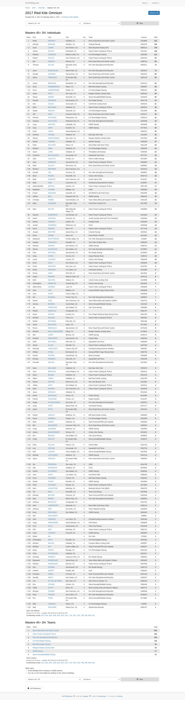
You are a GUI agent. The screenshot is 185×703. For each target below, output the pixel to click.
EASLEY (51, 58)
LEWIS (50, 131)
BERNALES (52, 328)
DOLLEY (51, 439)
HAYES (50, 256)
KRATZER (52, 266)
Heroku (120, 696)
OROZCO (51, 458)
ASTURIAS (52, 117)
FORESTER (52, 307)
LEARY (50, 335)
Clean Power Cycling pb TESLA (44, 634)
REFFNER (52, 169)
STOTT (50, 588)
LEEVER (51, 452)
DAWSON (51, 179)
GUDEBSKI (52, 225)
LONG (50, 152)
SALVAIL (51, 362)
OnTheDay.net (32, 3)
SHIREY (51, 571)
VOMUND (51, 604)
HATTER (51, 382)
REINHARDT (53, 338)
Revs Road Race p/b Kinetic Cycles (46, 630)
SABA (50, 148)
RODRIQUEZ (53, 564)
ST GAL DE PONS (55, 581)
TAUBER (51, 591)
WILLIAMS (52, 368)
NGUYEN (51, 124)
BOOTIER (51, 232)
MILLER (51, 209)
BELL (50, 196)
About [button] (145, 3)
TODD (50, 598)
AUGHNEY (52, 485)
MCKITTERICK (53, 239)
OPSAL (51, 352)
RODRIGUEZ (53, 560)
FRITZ (50, 93)
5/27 (62, 615)
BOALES (51, 436)
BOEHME (51, 44)
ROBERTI (51, 557)
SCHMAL (51, 567)
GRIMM (51, 235)
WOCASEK (52, 607)
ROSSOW (52, 270)
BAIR (50, 492)
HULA (50, 526)
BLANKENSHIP (54, 432)
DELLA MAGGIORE (55, 331)
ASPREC (51, 246)
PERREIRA (52, 464)
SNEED (51, 422)
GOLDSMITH (53, 516)
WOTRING (52, 321)
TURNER (51, 141)
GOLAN (51, 104)
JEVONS (51, 448)
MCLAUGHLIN (53, 155)
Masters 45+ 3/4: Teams (40, 622)
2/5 (42, 615)
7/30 (82, 615)
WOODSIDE (52, 425)
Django (85, 696)
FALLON (51, 445)
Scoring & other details (70, 17)
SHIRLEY (51, 415)
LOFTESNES (53, 455)
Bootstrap (102, 696)
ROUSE (51, 176)
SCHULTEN (52, 121)
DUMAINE (52, 74)
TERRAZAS (52, 77)
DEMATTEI (52, 283)
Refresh (154, 13)
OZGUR (51, 314)
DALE (50, 114)
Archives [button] (156, 3)
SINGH (50, 574)
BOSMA (51, 375)
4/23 (58, 615)
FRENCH (51, 61)
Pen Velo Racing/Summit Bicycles (45, 637)
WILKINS (51, 318)
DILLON (51, 65)
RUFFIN (51, 51)
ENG (50, 509)
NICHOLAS (52, 395)
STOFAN (51, 584)
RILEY (50, 263)
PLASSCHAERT (54, 402)
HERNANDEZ (53, 523)
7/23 (78, 615)
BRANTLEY (52, 502)
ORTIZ (50, 294)
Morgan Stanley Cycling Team (44, 648)
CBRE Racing (38, 651)
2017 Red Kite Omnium (43, 13)
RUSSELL (52, 297)
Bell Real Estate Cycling (41, 644)
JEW (50, 529)
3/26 (54, 615)
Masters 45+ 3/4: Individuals (43, 32)
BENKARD (52, 83)
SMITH (50, 577)
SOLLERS (52, 145)
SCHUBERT (52, 471)
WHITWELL (52, 342)
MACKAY (51, 111)
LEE (49, 172)
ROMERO (51, 359)
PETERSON (52, 468)
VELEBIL (51, 135)
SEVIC (50, 475)
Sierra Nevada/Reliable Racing (44, 654)
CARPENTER (53, 505)
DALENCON (52, 249)
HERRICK (51, 41)
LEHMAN (51, 287)
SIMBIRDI (51, 418)
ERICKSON (52, 512)
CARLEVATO (53, 348)
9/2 (93, 615)
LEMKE (51, 48)
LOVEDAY (52, 259)
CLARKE (51, 189)
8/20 (89, 615)
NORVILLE (52, 311)
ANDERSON (52, 215)
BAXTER (51, 495)
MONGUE (51, 392)
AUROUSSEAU (54, 138)
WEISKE (51, 228)
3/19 (46, 615)
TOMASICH (52, 242)
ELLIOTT (51, 165)
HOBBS (51, 200)
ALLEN (50, 345)
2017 (34, 8)
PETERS (51, 355)
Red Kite (41, 8)
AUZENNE (52, 429)
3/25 (50, 615)
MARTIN (51, 186)
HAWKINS (52, 519)
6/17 (66, 615)
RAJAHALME (53, 71)
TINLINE (51, 595)
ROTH (50, 409)
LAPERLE (51, 533)
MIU (49, 547)
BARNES (51, 304)
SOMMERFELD (54, 87)
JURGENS (52, 54)
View (140, 23)
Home (27, 8)
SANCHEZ (52, 193)
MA (49, 536)
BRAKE (51, 499)
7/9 (70, 615)
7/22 (74, 615)
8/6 (86, 615)
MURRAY (51, 276)
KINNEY (51, 97)
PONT (50, 406)
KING (50, 183)
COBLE (51, 378)
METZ (50, 540)
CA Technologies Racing (42, 641)
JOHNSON (52, 100)
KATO (50, 385)
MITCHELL (52, 252)
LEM (49, 290)
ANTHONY (52, 218)
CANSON (51, 222)
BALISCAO (52, 324)
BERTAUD (52, 371)
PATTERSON (53, 553)
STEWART (52, 478)
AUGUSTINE (53, 488)
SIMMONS (52, 162)
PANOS (51, 550)
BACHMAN (52, 107)
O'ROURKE (52, 399)
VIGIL (50, 300)
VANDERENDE (53, 90)
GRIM (50, 128)
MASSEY (51, 389)
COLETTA (52, 159)
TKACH (51, 481)
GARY (50, 273)
